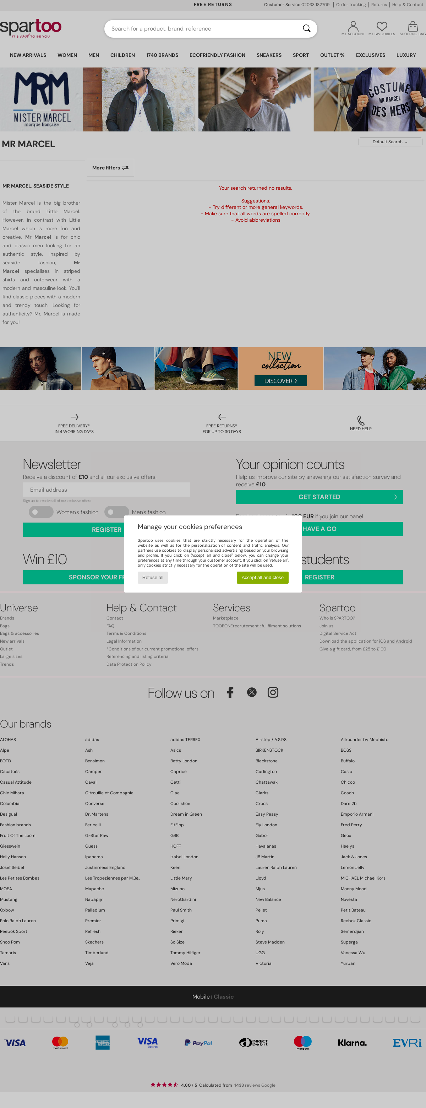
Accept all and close (263, 577)
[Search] (307, 29)
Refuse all (152, 577)
